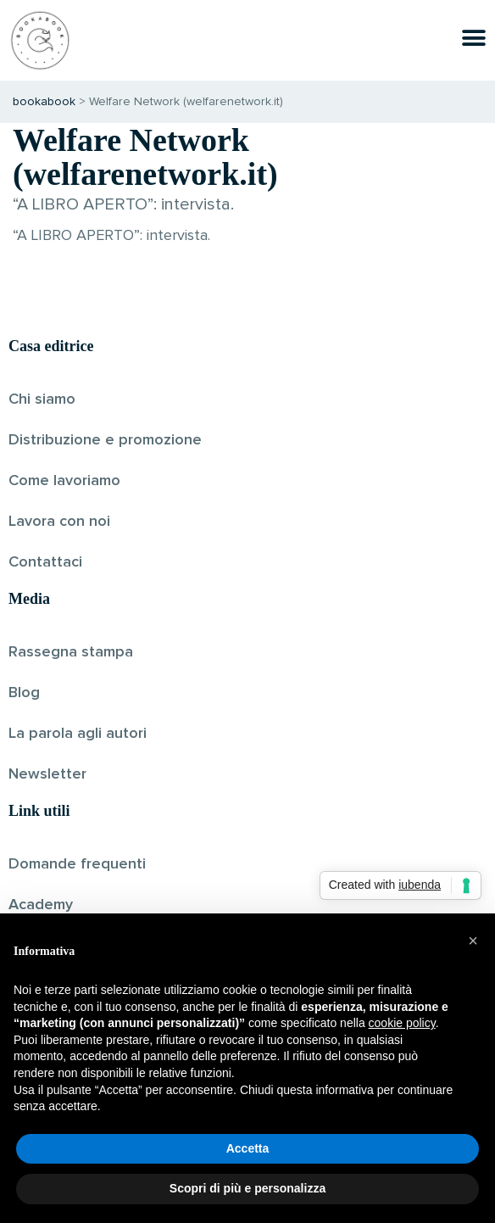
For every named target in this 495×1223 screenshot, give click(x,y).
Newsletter (47, 774)
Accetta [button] (248, 1148)
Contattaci (45, 562)
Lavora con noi (59, 521)
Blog (24, 693)
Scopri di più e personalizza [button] (247, 1188)
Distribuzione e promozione (105, 440)
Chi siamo (41, 399)
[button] (473, 940)
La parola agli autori (77, 733)
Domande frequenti (77, 864)
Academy (40, 905)
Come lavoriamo (64, 481)
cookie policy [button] (402, 1023)
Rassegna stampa (70, 652)
